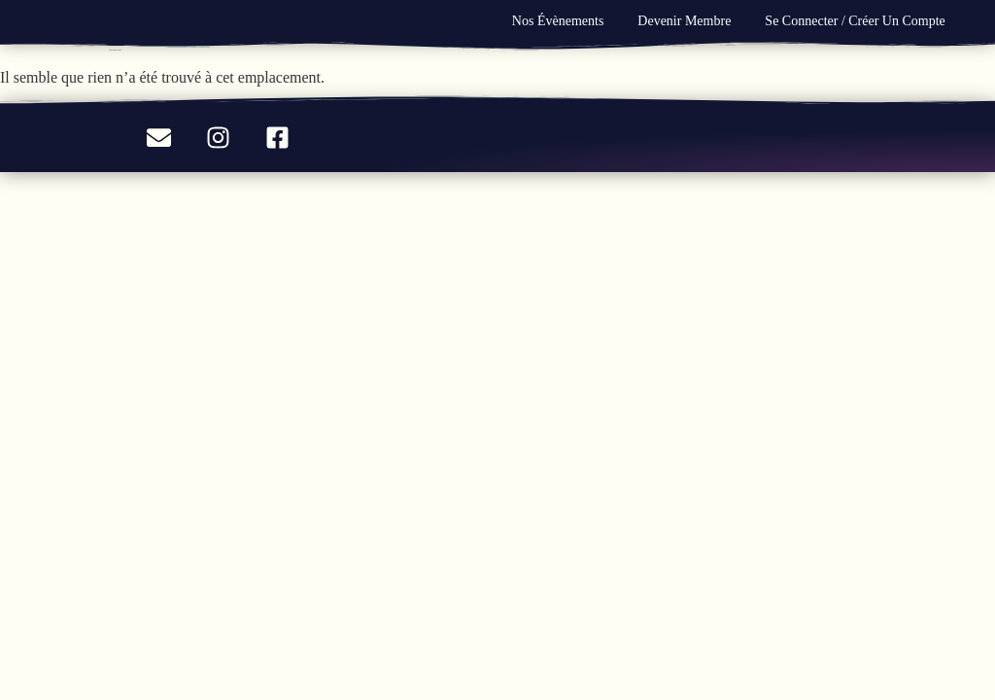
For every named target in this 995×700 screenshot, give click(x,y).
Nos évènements (557, 21)
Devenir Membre (684, 21)
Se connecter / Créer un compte (854, 21)
